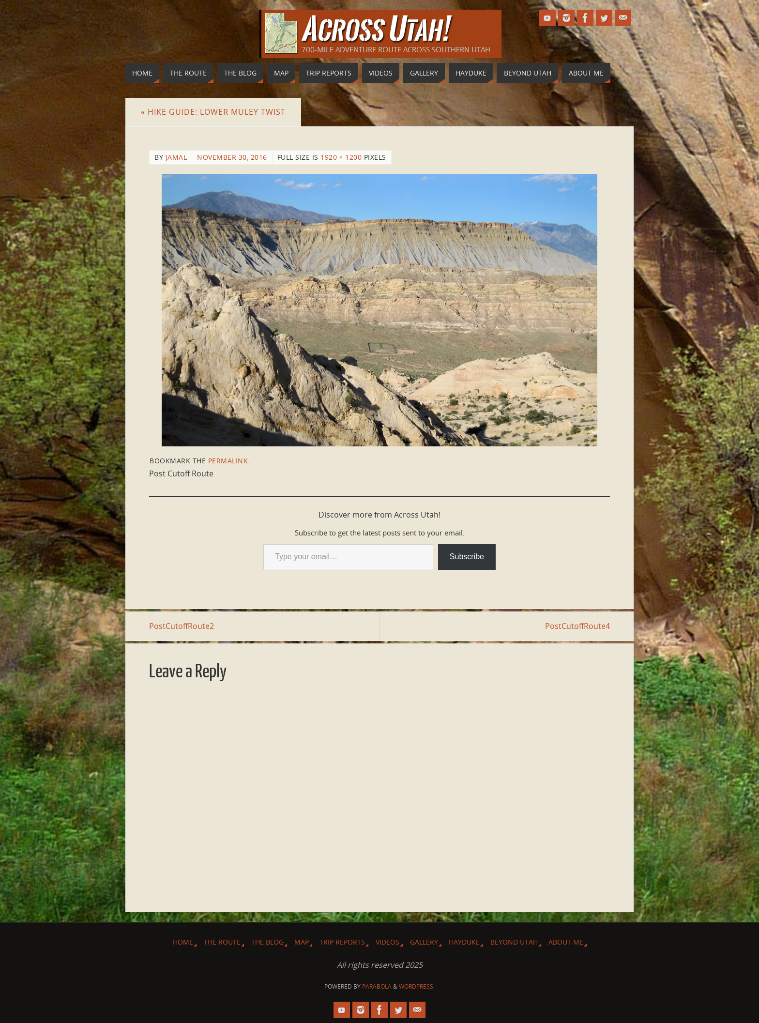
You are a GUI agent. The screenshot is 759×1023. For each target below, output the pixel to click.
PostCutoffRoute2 (181, 626)
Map (301, 942)
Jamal (176, 157)
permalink (228, 460)
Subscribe (467, 556)
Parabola (377, 986)
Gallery (424, 942)
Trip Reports (342, 942)
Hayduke (464, 942)
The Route (222, 942)
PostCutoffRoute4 (577, 626)
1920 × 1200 (341, 157)
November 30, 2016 (232, 157)
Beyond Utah (514, 942)
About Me (565, 942)
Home (183, 942)
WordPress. (417, 986)
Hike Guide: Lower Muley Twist (213, 112)
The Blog (267, 942)
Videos (387, 942)
